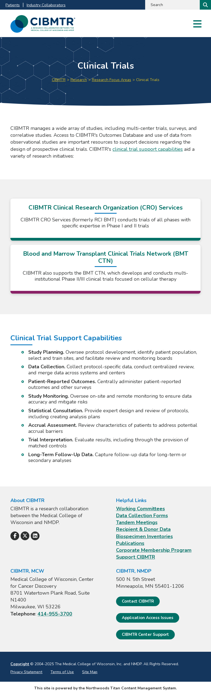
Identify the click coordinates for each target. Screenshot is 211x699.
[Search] (205, 5)
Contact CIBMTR (138, 601)
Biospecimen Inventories (144, 536)
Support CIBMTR (135, 557)
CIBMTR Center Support (145, 634)
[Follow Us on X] (25, 535)
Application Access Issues (147, 617)
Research (79, 79)
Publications (130, 543)
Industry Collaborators (46, 5)
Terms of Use (62, 672)
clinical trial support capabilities (147, 149)
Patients (12, 5)
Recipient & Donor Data (143, 529)
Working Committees (140, 508)
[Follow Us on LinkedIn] (35, 535)
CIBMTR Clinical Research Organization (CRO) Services (106, 208)
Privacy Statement (26, 672)
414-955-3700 (55, 614)
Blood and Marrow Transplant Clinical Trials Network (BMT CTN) (105, 257)
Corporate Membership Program (154, 550)
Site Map (89, 672)
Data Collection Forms (142, 515)
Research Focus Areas (111, 79)
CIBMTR (59, 79)
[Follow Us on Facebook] (14, 535)
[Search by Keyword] (172, 5)
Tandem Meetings (136, 522)
